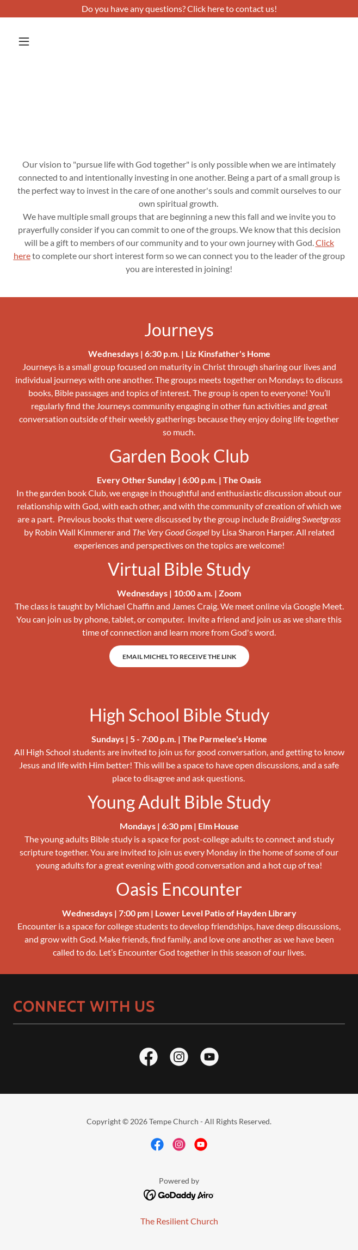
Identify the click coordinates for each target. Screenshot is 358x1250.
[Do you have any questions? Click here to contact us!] (179, 8)
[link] (148, 1059)
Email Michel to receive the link (179, 656)
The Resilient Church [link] (179, 1221)
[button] (38, 41)
